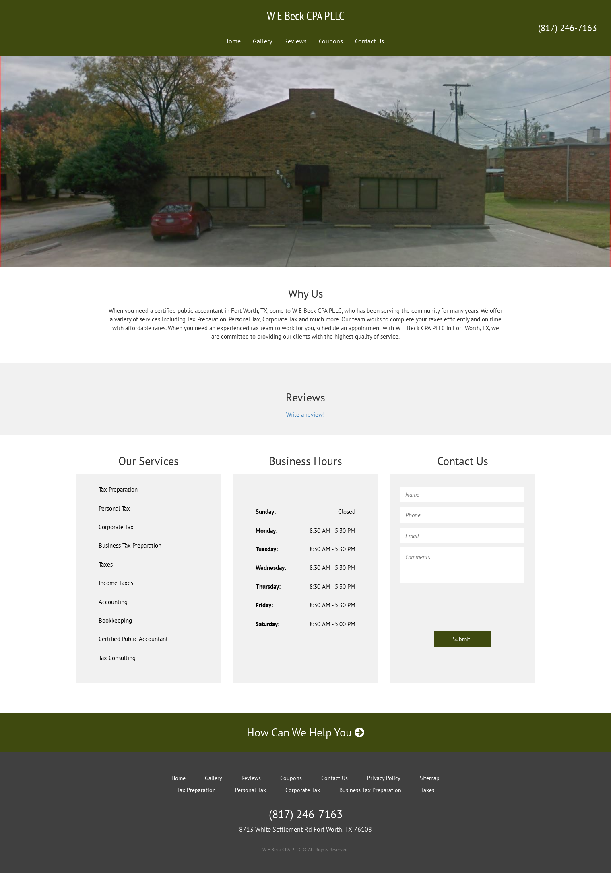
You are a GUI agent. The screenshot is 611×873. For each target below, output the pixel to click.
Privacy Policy (383, 778)
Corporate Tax (116, 527)
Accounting (113, 602)
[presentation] (461, 603)
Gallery (262, 41)
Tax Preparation (118, 489)
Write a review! (305, 414)
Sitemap (430, 778)
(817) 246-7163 (567, 27)
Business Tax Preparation (130, 545)
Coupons (331, 41)
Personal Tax (114, 508)
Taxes (106, 564)
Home (232, 41)
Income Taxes (116, 583)
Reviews (295, 41)
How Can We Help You (305, 732)
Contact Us (369, 41)
